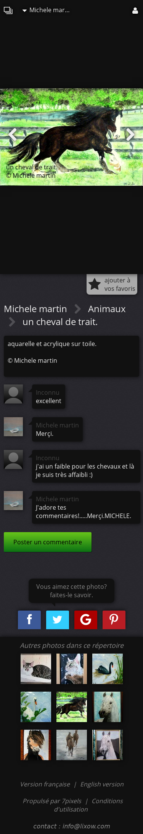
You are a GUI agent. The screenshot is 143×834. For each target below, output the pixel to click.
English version (102, 784)
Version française (45, 784)
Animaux (107, 308)
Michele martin (47, 10)
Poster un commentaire (47, 542)
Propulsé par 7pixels (51, 801)
